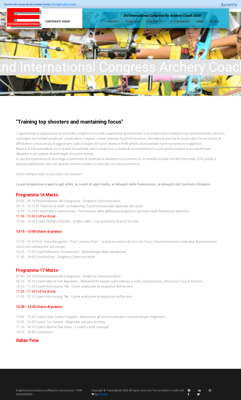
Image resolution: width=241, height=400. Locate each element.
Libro (199, 21)
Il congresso (179, 21)
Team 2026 (132, 21)
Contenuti (154, 21)
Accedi (214, 21)
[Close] (229, 4)
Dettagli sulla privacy (64, 4)
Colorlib (102, 394)
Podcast (113, 21)
